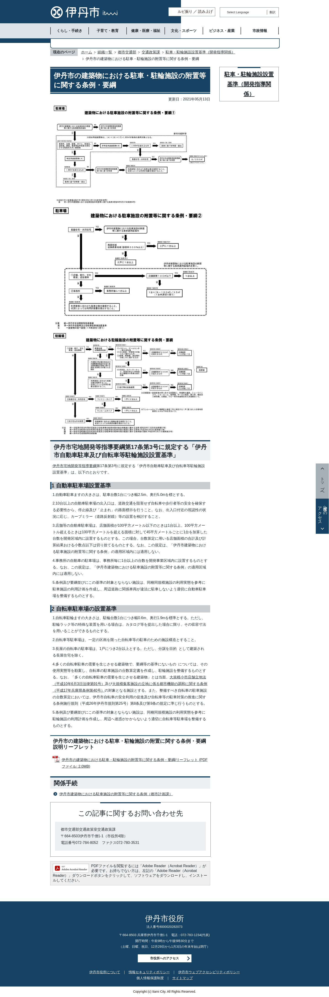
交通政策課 (151, 52)
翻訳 (273, 12)
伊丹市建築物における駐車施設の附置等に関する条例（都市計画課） (116, 794)
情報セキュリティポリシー (149, 972)
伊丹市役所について (104, 972)
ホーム (86, 52)
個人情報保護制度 (150, 978)
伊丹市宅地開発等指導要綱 (74, 466)
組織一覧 (105, 52)
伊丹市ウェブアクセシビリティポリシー (209, 972)
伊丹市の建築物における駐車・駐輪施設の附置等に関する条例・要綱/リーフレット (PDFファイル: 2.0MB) (134, 763)
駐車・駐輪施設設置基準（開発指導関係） (200, 52)
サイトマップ (182, 978)
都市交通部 (127, 52)
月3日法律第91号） (89, 684)
